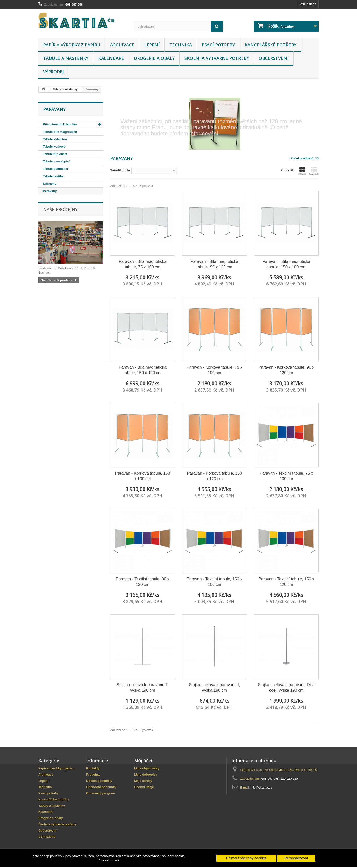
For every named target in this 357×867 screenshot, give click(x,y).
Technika (180, 45)
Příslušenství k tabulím (60, 124)
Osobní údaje (144, 787)
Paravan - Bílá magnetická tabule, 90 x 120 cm (214, 264)
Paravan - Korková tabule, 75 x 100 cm (214, 370)
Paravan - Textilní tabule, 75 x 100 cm (286, 476)
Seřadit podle (120, 170)
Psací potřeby (218, 45)
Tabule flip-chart (55, 154)
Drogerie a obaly (154, 58)
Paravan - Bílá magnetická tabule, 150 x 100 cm (286, 264)
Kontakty (93, 768)
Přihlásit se (308, 4)
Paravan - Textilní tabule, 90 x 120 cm (142, 582)
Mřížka (302, 171)
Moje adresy (143, 781)
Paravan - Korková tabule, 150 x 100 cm (142, 476)
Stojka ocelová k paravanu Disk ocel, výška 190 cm (286, 687)
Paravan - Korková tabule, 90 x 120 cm (286, 370)
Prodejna (93, 774)
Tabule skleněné (55, 139)
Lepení (152, 45)
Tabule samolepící (56, 161)
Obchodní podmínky (101, 787)
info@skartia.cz (261, 787)
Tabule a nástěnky (65, 58)
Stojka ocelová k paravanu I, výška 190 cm (214, 687)
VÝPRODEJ (53, 71)
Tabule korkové (54, 146)
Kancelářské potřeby (270, 45)
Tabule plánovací (55, 169)
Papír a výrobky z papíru (71, 45)
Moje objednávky (146, 768)
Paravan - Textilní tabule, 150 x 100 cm (214, 582)
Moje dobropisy (145, 774)
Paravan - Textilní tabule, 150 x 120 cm (286, 582)
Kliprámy (49, 183)
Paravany (50, 191)
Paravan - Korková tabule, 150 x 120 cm (214, 476)
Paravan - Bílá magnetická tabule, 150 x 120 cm (142, 370)
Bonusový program (100, 793)
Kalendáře (111, 58)
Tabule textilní (53, 176)
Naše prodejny (60, 209)
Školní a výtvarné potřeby (216, 58)
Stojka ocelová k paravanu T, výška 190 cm (142, 687)
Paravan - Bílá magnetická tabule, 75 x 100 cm (142, 264)
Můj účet (143, 760)
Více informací (108, 860)
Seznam (314, 171)
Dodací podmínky (99, 781)
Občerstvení (273, 58)
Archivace (122, 45)
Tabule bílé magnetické (60, 132)
